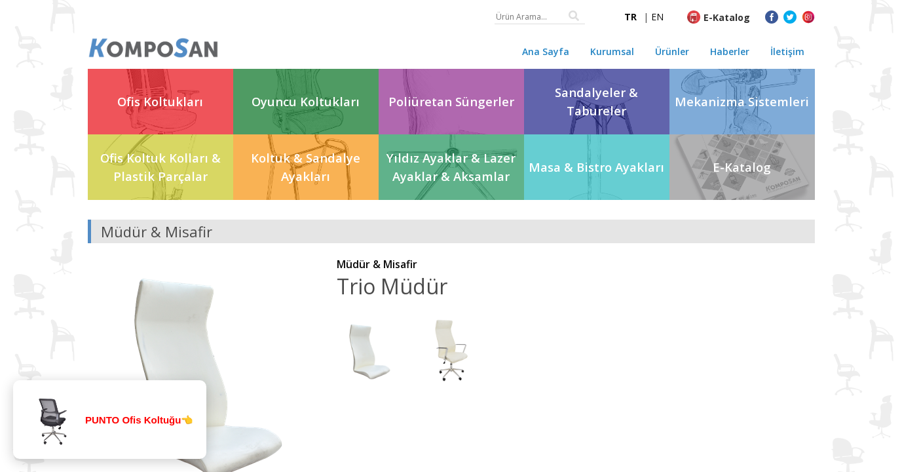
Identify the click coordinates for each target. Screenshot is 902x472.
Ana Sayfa (545, 51)
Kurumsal (612, 51)
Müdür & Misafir (377, 264)
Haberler (729, 51)
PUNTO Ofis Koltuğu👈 (139, 419)
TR (630, 16)
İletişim (787, 51)
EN (657, 16)
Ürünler (672, 51)
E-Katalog (727, 17)
